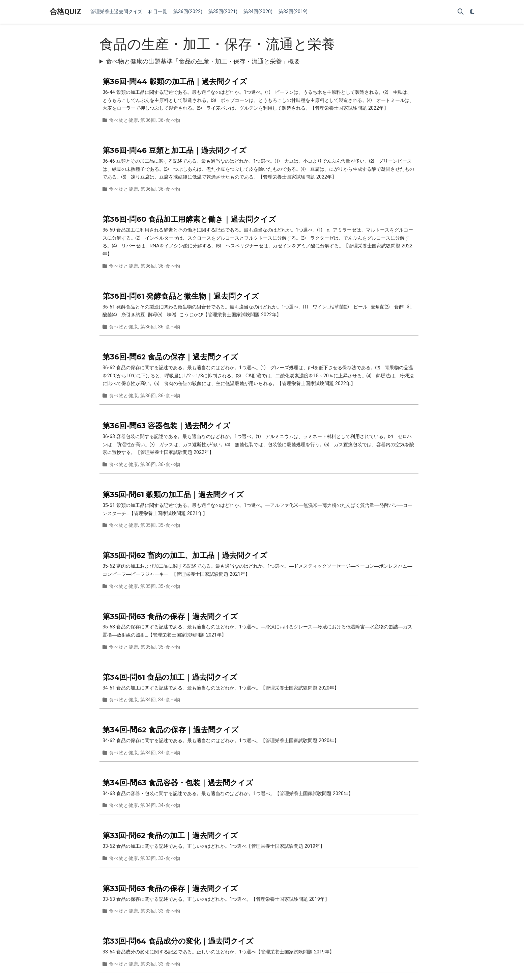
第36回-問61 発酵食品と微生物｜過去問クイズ (181, 296)
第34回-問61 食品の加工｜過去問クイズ (170, 677)
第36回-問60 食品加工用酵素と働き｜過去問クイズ (189, 219)
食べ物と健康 (123, 120)
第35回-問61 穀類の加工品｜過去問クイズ (173, 494)
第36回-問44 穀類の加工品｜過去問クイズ (175, 81)
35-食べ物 (169, 525)
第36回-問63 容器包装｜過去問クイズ (166, 425)
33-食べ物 (169, 858)
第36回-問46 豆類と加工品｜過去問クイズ (174, 150)
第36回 (148, 120)
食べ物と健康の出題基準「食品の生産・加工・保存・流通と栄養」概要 (203, 61)
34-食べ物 (169, 699)
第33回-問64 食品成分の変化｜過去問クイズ (178, 941)
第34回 (148, 699)
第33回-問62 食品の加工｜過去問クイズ (170, 835)
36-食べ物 (169, 120)
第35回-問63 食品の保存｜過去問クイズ (170, 616)
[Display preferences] (472, 12)
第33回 (148, 858)
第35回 (148, 525)
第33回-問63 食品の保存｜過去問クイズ (170, 888)
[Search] (461, 12)
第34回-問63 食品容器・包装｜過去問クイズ (178, 782)
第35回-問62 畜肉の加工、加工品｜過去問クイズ (185, 555)
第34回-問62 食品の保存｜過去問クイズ (171, 729)
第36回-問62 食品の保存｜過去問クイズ (170, 356)
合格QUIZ (65, 11)
